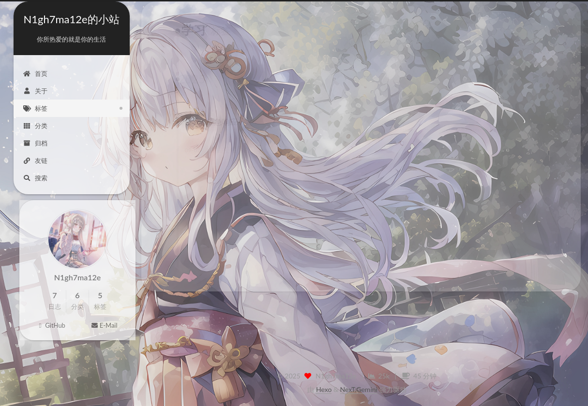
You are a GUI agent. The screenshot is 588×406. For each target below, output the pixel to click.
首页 (35, 73)
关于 (35, 91)
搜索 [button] (35, 178)
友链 (35, 160)
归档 (35, 143)
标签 (35, 108)
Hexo (324, 389)
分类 (35, 126)
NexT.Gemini (358, 389)
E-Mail (103, 330)
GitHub (50, 330)
